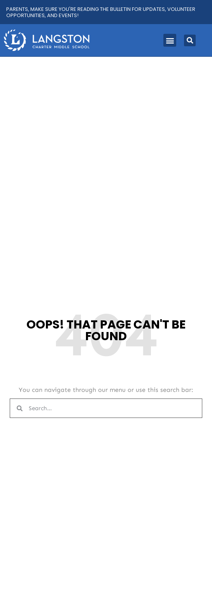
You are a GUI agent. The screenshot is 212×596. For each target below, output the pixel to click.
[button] (169, 40)
